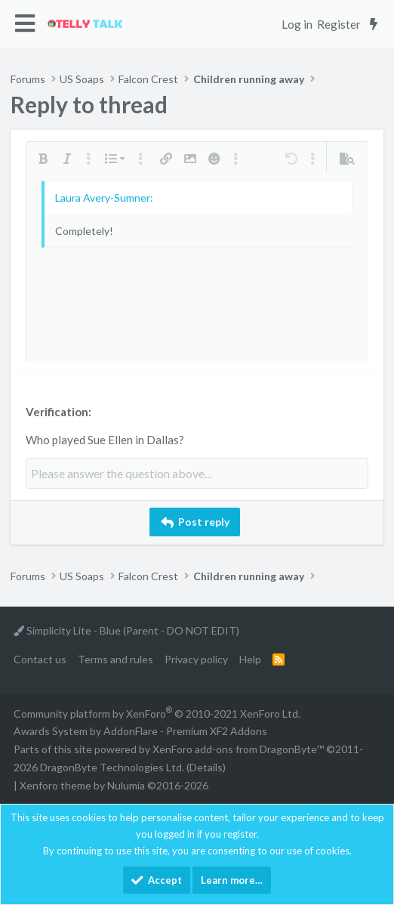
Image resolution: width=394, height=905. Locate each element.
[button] (25, 24)
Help (250, 659)
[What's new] (373, 24)
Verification (57, 412)
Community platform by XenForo (157, 713)
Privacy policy (196, 659)
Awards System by (140, 730)
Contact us (40, 659)
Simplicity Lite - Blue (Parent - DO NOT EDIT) (126, 630)
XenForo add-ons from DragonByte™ (238, 749)
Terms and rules (115, 659)
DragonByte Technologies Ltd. (112, 767)
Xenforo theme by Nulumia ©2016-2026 (114, 785)
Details (206, 767)
